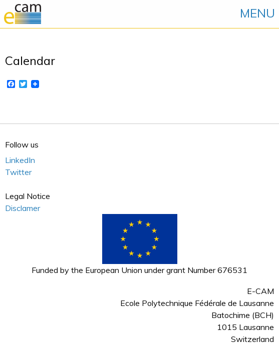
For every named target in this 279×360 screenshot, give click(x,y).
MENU (257, 13)
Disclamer (22, 208)
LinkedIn (20, 160)
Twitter (18, 172)
